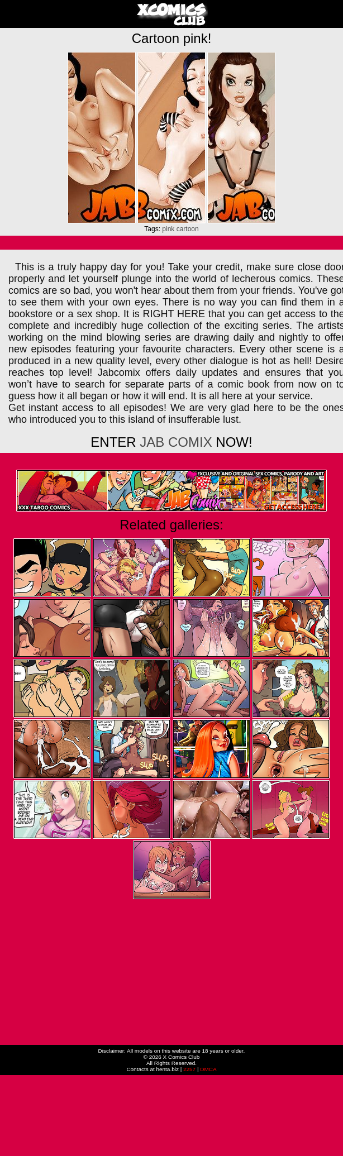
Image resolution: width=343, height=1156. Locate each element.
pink (168, 229)
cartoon (188, 229)
